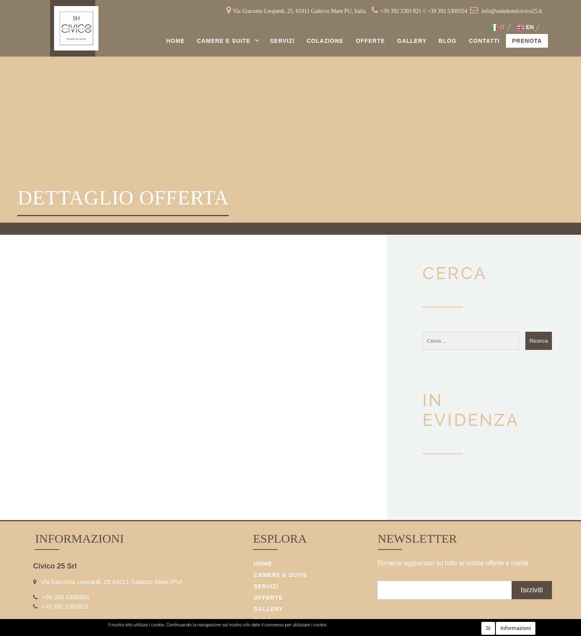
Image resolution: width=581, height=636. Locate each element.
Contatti (484, 41)
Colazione (325, 41)
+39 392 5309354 (447, 11)
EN (525, 27)
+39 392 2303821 (65, 606)
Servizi (282, 41)
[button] (538, 341)
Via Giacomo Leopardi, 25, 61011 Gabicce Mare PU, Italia (299, 11)
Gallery (411, 41)
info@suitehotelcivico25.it (512, 11)
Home (175, 41)
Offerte (370, 41)
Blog (447, 41)
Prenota (527, 41)
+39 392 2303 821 (400, 11)
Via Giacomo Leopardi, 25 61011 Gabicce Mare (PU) (112, 581)
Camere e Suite (225, 41)
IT (498, 27)
